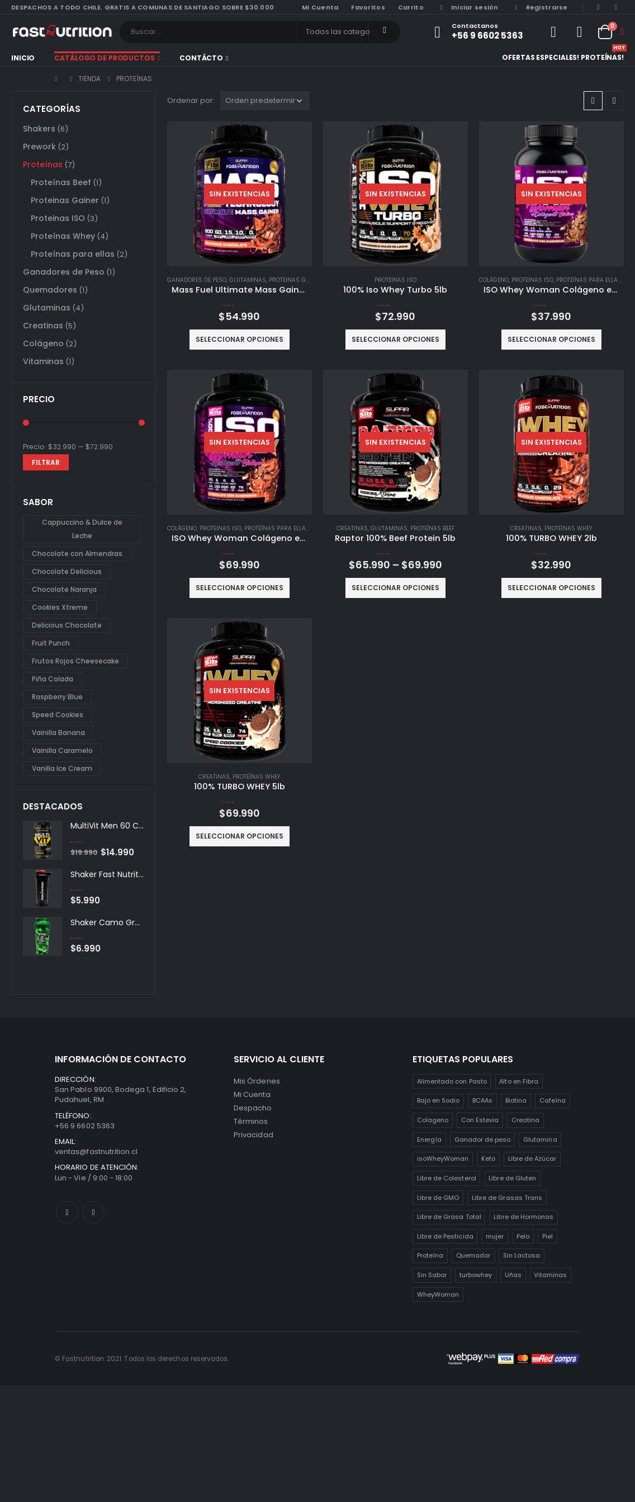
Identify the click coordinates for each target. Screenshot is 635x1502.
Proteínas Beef (432, 528)
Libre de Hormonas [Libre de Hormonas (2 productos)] (523, 1216)
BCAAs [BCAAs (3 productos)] (482, 1100)
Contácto (201, 58)
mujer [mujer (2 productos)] (495, 1236)
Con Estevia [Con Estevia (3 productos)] (480, 1119)
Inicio (23, 58)
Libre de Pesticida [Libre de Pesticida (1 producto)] (445, 1236)
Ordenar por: (191, 100)
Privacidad (253, 1134)
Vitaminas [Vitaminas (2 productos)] (550, 1274)
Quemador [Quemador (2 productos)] (473, 1255)
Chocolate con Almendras (77, 553)
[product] (239, 193)
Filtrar (46, 462)
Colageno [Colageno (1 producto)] (433, 1119)
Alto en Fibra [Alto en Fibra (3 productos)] (518, 1081)
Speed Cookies (57, 714)
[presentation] (132, 806)
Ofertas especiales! (540, 57)
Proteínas (43, 164)
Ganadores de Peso (196, 280)
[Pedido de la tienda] (265, 100)
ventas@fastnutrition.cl (96, 1151)
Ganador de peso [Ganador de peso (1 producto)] (482, 1139)
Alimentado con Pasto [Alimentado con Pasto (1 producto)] (452, 1081)
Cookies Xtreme (60, 607)
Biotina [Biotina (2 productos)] (516, 1100)
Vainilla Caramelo (62, 750)
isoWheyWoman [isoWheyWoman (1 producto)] (443, 1158)
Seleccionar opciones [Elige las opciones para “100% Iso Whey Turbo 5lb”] (395, 339)
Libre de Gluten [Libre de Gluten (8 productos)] (512, 1178)
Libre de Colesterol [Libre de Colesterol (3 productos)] (446, 1178)
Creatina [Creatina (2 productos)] (525, 1119)
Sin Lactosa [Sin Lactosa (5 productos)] (522, 1255)
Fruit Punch (51, 643)
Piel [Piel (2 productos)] (547, 1236)
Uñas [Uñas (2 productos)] (513, 1274)
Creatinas (352, 528)
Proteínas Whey (568, 528)
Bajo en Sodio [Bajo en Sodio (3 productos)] (438, 1100)
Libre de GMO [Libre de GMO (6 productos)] (438, 1197)
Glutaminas (247, 280)
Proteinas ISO (395, 280)
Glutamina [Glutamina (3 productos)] (540, 1139)
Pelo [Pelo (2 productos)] (522, 1236)
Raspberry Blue (57, 696)
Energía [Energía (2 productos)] (429, 1139)
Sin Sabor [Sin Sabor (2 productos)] (432, 1274)
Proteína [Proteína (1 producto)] (430, 1255)
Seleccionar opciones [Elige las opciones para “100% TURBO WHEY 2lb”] (551, 587)
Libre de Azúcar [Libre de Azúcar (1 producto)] (532, 1158)
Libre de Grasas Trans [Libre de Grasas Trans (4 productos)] (507, 1197)
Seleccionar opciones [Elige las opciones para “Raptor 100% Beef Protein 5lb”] (395, 587)
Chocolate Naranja (64, 589)
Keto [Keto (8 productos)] (488, 1158)
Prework (39, 146)
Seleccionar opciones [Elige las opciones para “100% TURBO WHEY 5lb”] (239, 836)
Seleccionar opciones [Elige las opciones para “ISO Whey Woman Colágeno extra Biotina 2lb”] (551, 339)
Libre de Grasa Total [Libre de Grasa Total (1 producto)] (449, 1216)
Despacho (253, 1108)
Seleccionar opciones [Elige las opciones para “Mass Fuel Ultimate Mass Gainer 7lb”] (239, 339)
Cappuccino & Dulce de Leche (82, 528)
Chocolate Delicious (67, 571)
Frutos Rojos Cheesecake (75, 661)
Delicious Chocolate (67, 625)
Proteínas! (602, 56)
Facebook (67, 1212)
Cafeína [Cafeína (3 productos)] (552, 1100)
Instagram (93, 1212)
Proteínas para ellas (589, 280)
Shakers (39, 128)
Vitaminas (43, 361)
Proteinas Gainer (296, 280)
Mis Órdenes (257, 1081)
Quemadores (50, 289)
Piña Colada (52, 679)
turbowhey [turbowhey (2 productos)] (475, 1274)
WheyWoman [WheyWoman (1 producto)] (438, 1294)
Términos (251, 1121)
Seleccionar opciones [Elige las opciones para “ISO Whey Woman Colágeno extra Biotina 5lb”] (239, 587)
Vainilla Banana (58, 732)
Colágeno (494, 280)
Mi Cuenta (252, 1094)
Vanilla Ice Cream (62, 768)
